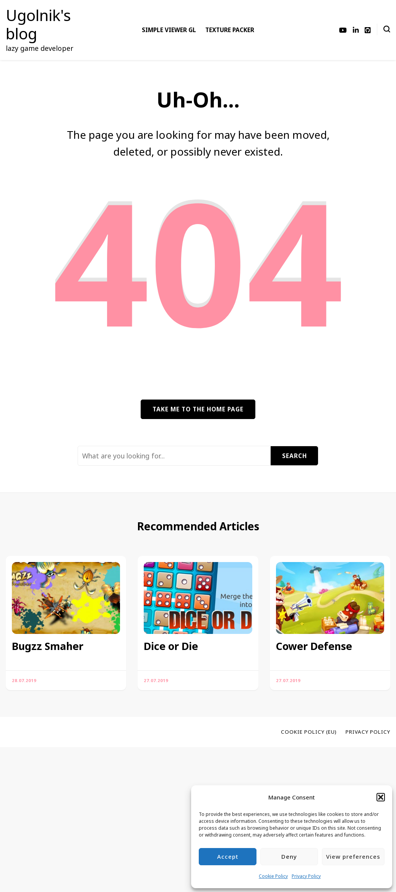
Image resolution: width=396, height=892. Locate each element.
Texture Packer (229, 30)
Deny (289, 856)
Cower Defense (314, 646)
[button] (381, 797)
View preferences (353, 856)
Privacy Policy (306, 876)
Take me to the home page (198, 409)
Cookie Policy (273, 876)
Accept (228, 856)
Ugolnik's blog (38, 24)
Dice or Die (171, 646)
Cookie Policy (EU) (309, 731)
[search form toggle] (386, 29)
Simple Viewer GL (169, 30)
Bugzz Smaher (47, 646)
